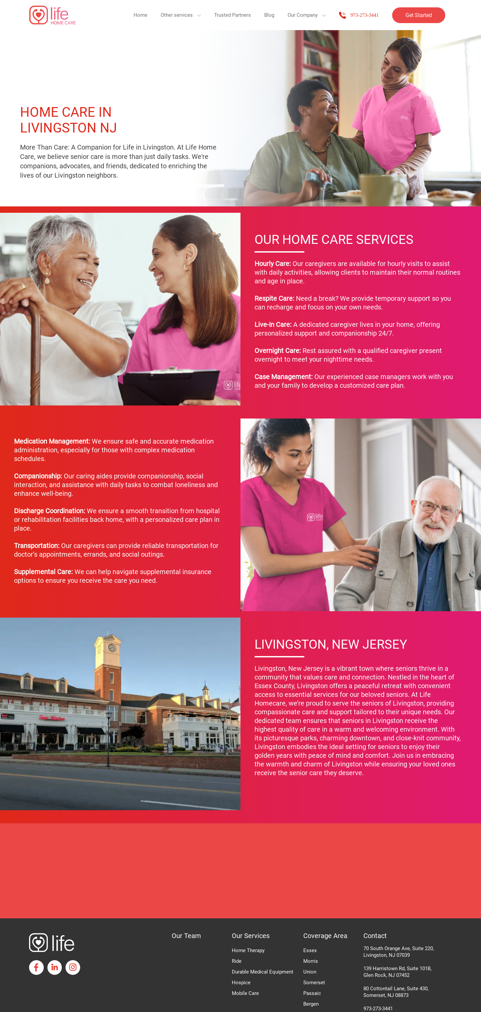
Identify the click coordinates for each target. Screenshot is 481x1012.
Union (309, 972)
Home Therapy (248, 950)
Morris (310, 961)
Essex (310, 950)
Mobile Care (245, 993)
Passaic (312, 993)
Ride (237, 961)
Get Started (419, 15)
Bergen (311, 1004)
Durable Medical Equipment (262, 972)
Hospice (241, 983)
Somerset (314, 983)
